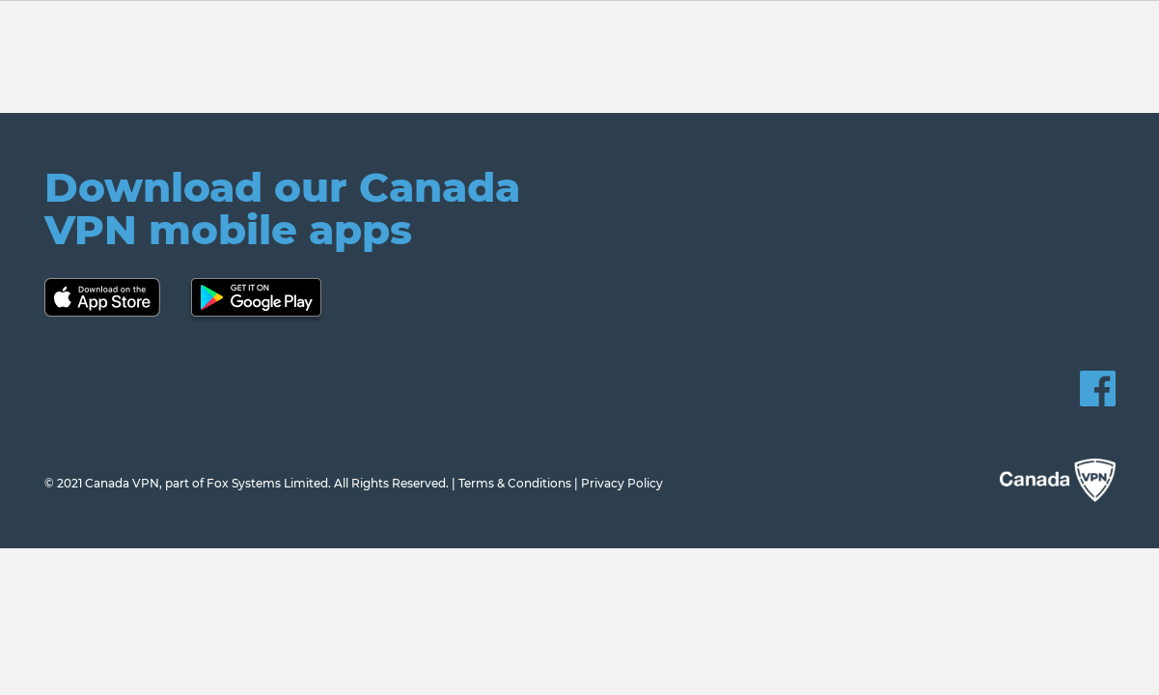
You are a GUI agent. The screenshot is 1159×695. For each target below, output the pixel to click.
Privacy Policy (622, 483)
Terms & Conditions (514, 483)
